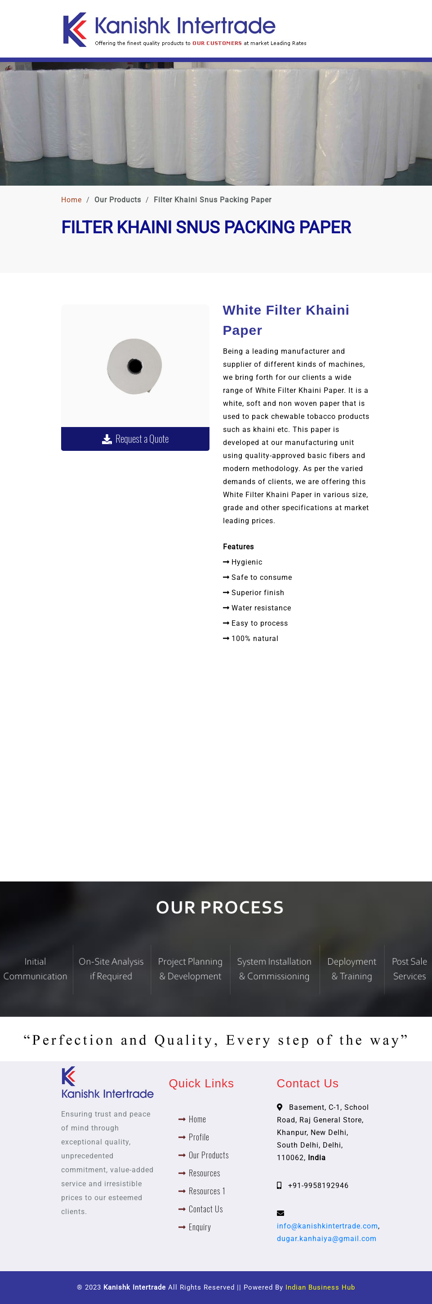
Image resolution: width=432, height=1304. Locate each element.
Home (71, 200)
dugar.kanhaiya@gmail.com (327, 1238)
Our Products (209, 1155)
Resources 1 (207, 1191)
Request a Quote (135, 438)
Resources (204, 1173)
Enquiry (200, 1227)
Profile (199, 1137)
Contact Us (206, 1209)
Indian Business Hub (320, 1287)
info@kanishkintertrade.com (327, 1226)
